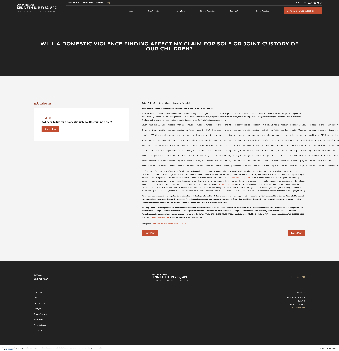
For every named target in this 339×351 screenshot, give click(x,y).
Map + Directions (298, 307)
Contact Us (38, 330)
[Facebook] (292, 277)
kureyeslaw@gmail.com (159, 217)
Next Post (296, 233)
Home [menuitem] (130, 11)
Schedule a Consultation (303, 10)
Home (36, 298)
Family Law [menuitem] (180, 11)
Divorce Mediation (41, 314)
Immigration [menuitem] (235, 11)
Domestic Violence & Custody (175, 224)
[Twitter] (298, 277)
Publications (87, 3)
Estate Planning (40, 319)
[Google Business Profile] (303, 277)
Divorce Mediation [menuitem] (207, 11)
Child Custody (157, 224)
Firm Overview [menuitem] (154, 11)
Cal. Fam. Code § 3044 (226, 184)
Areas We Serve (72, 3)
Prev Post (150, 233)
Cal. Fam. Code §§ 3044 (241, 178)
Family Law (38, 308)
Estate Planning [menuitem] (262, 11)
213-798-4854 (315, 3)
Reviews (99, 3)
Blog (108, 3)
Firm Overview (39, 303)
